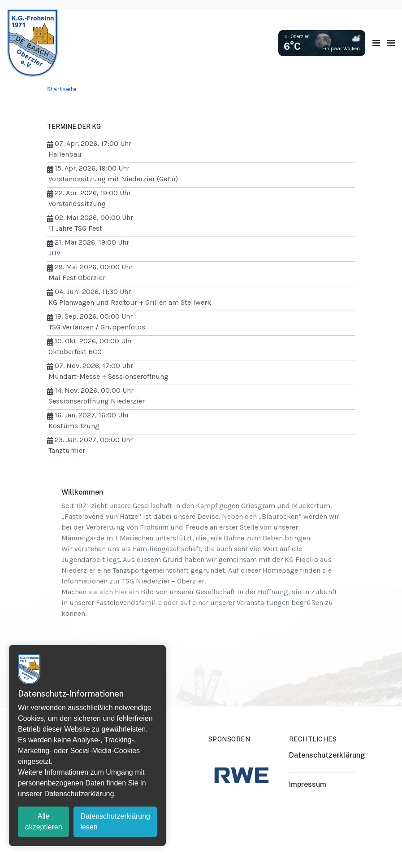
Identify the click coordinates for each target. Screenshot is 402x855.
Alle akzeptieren (43, 821)
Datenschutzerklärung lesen (115, 821)
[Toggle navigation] (376, 43)
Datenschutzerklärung (327, 755)
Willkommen (82, 492)
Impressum (307, 784)
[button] (391, 43)
